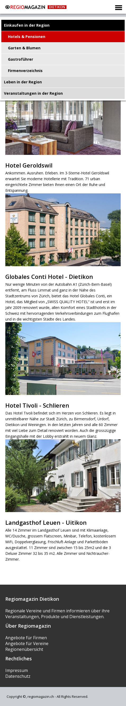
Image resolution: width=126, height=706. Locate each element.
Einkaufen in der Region (27, 25)
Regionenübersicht (24, 649)
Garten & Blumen (24, 47)
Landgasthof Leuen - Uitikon (46, 522)
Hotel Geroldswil (28, 165)
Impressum (16, 670)
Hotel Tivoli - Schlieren (37, 405)
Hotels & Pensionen (26, 36)
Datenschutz (17, 676)
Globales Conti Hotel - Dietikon (49, 276)
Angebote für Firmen (26, 638)
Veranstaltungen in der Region (33, 93)
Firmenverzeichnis (25, 70)
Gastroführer (20, 59)
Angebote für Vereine (26, 643)
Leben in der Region (23, 81)
